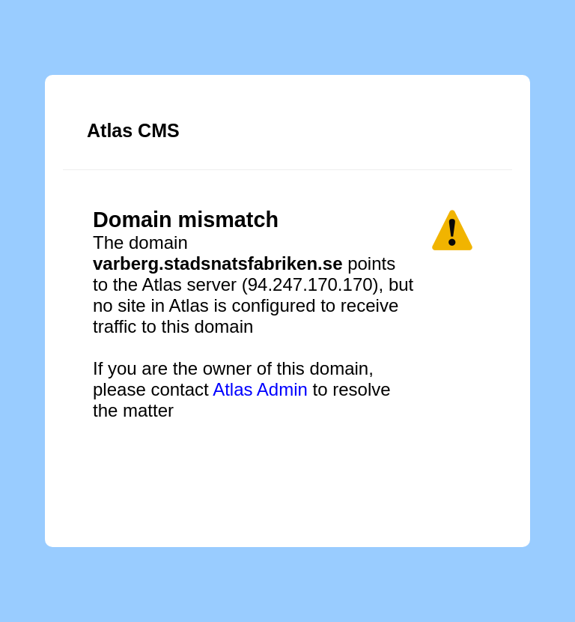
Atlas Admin (260, 389)
